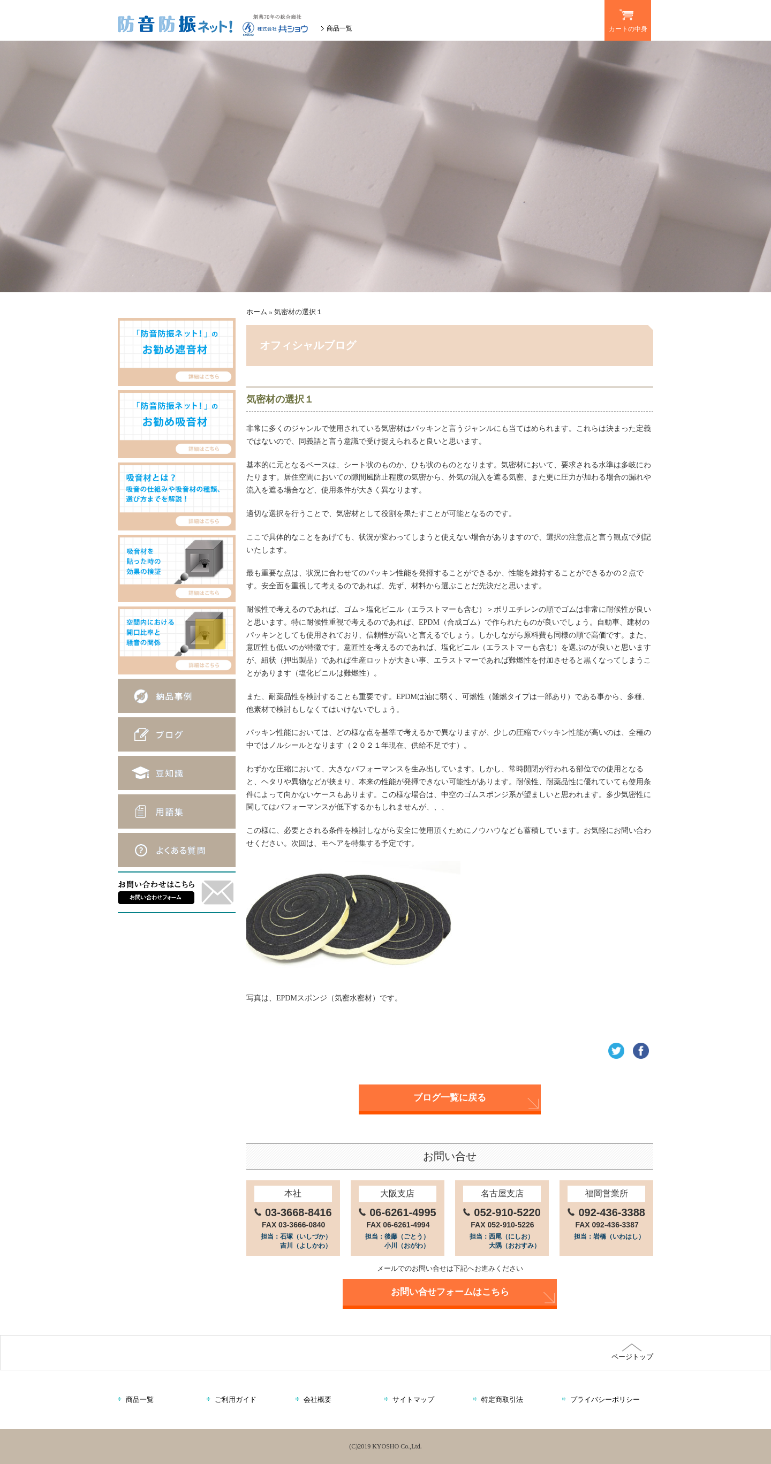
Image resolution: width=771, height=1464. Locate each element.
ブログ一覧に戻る (449, 1098)
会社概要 (317, 1399)
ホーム (256, 312)
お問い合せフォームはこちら (450, 1292)
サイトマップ (413, 1399)
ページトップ (631, 1352)
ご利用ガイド (235, 1399)
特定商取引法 (502, 1399)
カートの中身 (627, 16)
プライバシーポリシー (605, 1399)
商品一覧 (339, 28)
